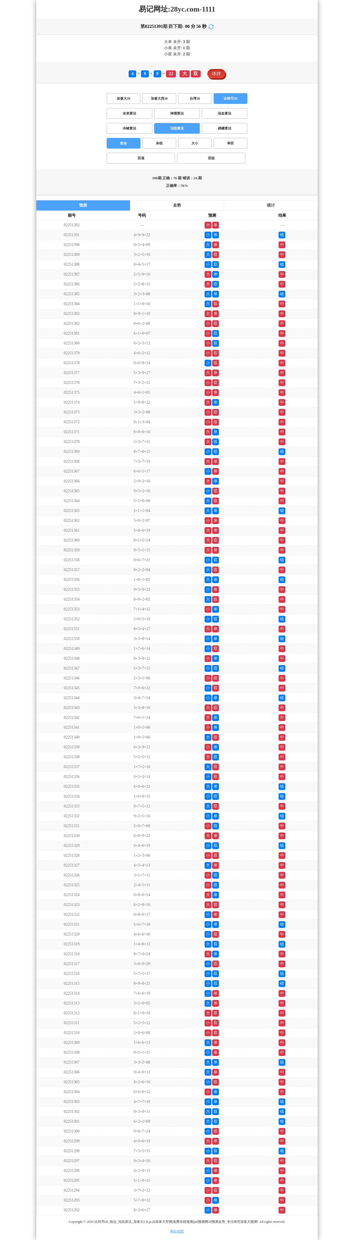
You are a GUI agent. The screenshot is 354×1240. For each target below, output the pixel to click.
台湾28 (195, 98)
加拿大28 (123, 98)
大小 (194, 143)
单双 (230, 143)
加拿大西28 (159, 98)
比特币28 (230, 98)
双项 (141, 158)
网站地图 (177, 1231)
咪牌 (216, 73)
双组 (211, 158)
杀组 (159, 143)
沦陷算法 (177, 128)
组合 (123, 143)
